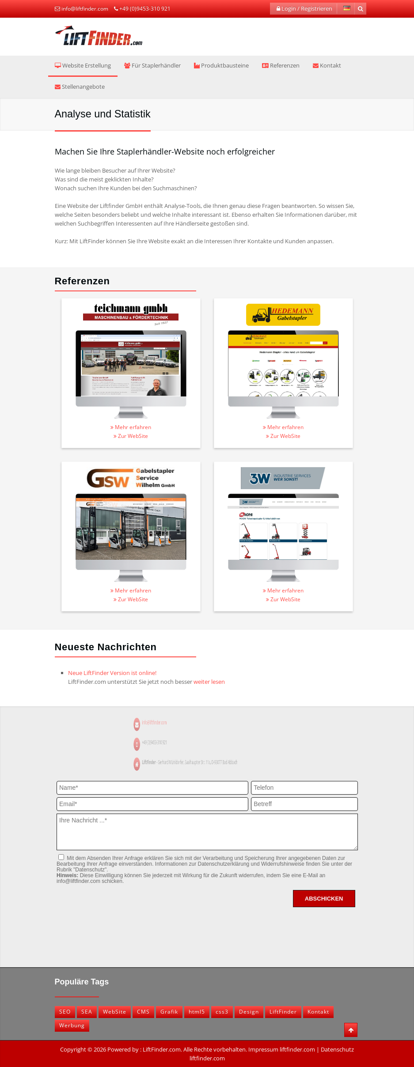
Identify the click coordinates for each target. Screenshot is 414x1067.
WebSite (114, 1011)
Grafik (169, 1011)
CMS (143, 1011)
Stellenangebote (80, 86)
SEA (86, 1011)
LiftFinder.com (162, 1049)
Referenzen (281, 65)
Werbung (72, 1025)
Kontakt (327, 65)
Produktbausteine (221, 65)
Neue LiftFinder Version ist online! (112, 673)
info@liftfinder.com (84, 8)
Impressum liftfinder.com (281, 1049)
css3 (222, 1011)
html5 (197, 1011)
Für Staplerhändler (152, 65)
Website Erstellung (83, 65)
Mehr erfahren (130, 427)
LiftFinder (283, 1011)
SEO (65, 1011)
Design (249, 1011)
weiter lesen (209, 682)
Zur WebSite (131, 436)
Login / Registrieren (304, 8)
